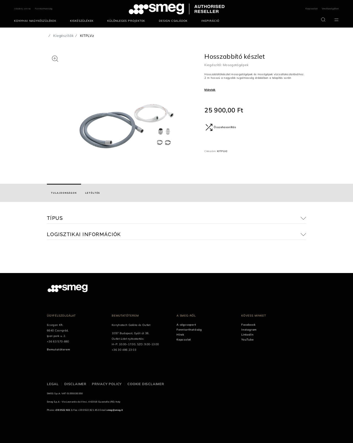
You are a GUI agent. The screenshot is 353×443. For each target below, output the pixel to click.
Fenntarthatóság (43, 8)
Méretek (209, 89)
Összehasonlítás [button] (220, 127)
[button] (55, 58)
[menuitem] (36, 21)
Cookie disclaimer (145, 384)
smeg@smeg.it (114, 410)
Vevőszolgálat (330, 8)
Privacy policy (107, 384)
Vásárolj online (22, 8)
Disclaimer (75, 384)
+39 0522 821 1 (64, 410)
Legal (53, 384)
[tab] (64, 193)
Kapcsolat (312, 8)
